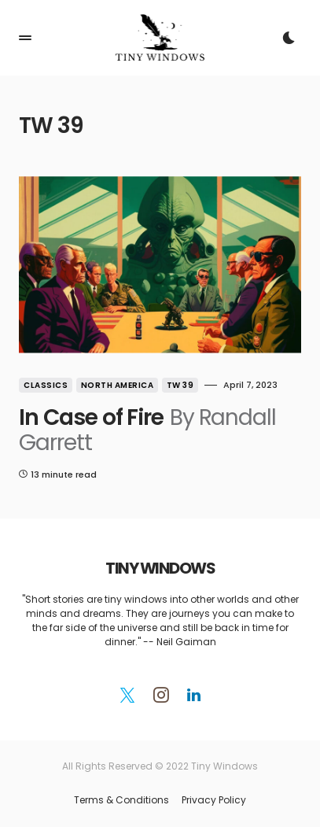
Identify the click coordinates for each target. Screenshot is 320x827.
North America (117, 385)
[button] (25, 38)
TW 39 (180, 385)
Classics (46, 385)
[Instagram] (161, 695)
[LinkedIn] (193, 695)
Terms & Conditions (121, 800)
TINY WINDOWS (160, 568)
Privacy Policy (214, 800)
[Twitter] (127, 695)
